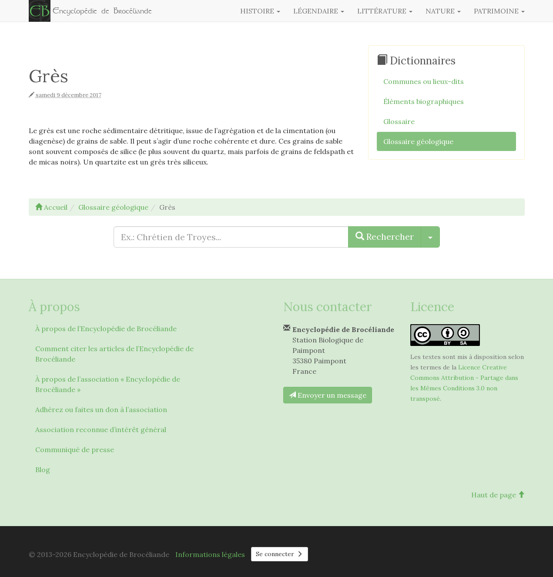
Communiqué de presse (74, 449)
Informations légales (210, 554)
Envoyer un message (327, 395)
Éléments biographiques (423, 101)
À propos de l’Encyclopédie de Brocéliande (106, 328)
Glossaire (399, 121)
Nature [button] (443, 11)
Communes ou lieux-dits (423, 81)
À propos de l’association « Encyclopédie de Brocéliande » (107, 384)
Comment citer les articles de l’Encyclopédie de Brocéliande (114, 353)
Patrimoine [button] (499, 11)
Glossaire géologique (418, 141)
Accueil (51, 207)
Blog (42, 469)
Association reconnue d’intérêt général (100, 429)
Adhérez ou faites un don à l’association (101, 409)
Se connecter (280, 554)
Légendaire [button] (318, 11)
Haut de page (498, 494)
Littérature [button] (384, 11)
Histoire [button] (260, 11)
